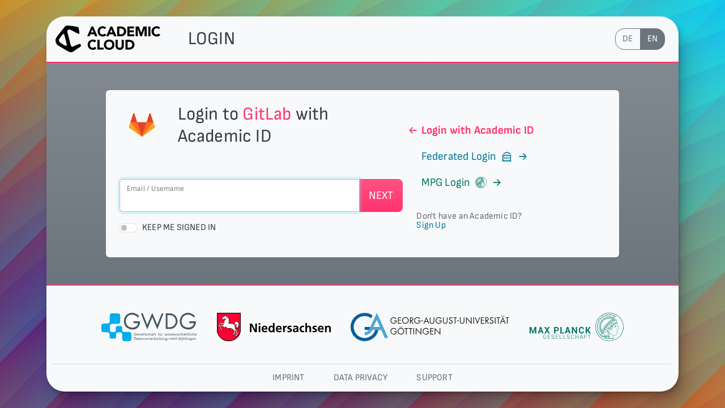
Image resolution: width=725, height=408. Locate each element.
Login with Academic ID (470, 130)
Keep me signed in (179, 227)
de (627, 38)
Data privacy (360, 377)
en (652, 38)
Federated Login (467, 156)
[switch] (129, 227)
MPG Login (454, 182)
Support (434, 377)
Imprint (288, 377)
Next (381, 195)
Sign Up (430, 225)
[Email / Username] (240, 195)
